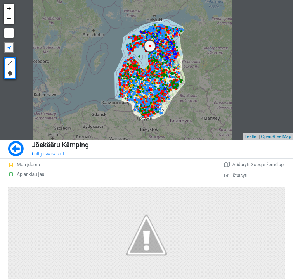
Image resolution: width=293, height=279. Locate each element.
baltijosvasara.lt (48, 154)
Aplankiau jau (26, 174)
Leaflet (250, 136)
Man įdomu (24, 164)
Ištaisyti (236, 175)
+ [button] (9, 9)
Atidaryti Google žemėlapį (254, 164)
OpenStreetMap (276, 136)
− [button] (9, 19)
